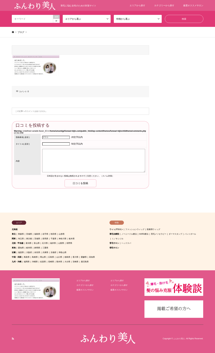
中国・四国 (16, 257)
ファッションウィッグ (134, 229)
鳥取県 (27, 257)
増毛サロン (114, 248)
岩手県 (45, 234)
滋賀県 (21, 252)
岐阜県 (29, 248)
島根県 (35, 257)
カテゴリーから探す (164, 5)
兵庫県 (45, 252)
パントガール (190, 234)
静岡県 (37, 248)
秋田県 (53, 234)
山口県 (59, 257)
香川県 (75, 257)
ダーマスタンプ (175, 234)
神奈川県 (62, 239)
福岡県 (27, 262)
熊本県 (59, 262)
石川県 (45, 243)
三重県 (45, 248)
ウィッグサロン (116, 229)
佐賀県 (43, 262)
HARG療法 (144, 234)
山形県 (61, 234)
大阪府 (29, 252)
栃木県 (72, 239)
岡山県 (43, 257)
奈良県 (37, 252)
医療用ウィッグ (153, 229)
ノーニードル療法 (129, 234)
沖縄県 (35, 262)
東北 (14, 234)
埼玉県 (21, 239)
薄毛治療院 (114, 234)
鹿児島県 (85, 262)
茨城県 (37, 239)
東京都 (29, 239)
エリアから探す (137, 5)
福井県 (53, 243)
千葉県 (53, 239)
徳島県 (67, 257)
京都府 (53, 252)
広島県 (51, 257)
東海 (14, 248)
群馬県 (45, 239)
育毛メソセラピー (158, 234)
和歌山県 (62, 252)
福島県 (37, 234)
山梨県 (61, 243)
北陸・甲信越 (17, 243)
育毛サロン (114, 243)
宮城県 (29, 234)
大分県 (67, 262)
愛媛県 (84, 257)
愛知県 (21, 248)
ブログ (21, 32)
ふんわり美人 (179, 339)
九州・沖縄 (16, 262)
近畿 (14, 252)
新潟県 (28, 243)
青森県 (21, 234)
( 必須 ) (23, 137)
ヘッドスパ (126, 243)
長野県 (69, 243)
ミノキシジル (117, 239)
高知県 (92, 257)
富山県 (37, 243)
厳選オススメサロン (193, 5)
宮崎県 (75, 262)
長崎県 (51, 262)
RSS (13, 338)
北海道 (15, 229)
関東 (14, 239)
